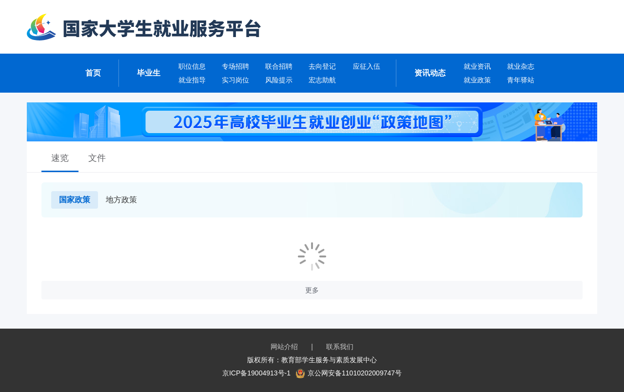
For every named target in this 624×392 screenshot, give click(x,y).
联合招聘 (278, 66)
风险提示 (278, 80)
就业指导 (192, 80)
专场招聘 (235, 66)
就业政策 (477, 80)
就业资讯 (477, 66)
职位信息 (192, 66)
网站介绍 (284, 347)
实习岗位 (235, 80)
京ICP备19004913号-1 (256, 373)
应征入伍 (366, 66)
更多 (312, 290)
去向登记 (322, 66)
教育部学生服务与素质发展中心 (329, 360)
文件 (97, 158)
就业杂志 (520, 66)
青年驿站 (520, 80)
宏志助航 (322, 80)
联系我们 (339, 347)
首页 (93, 73)
